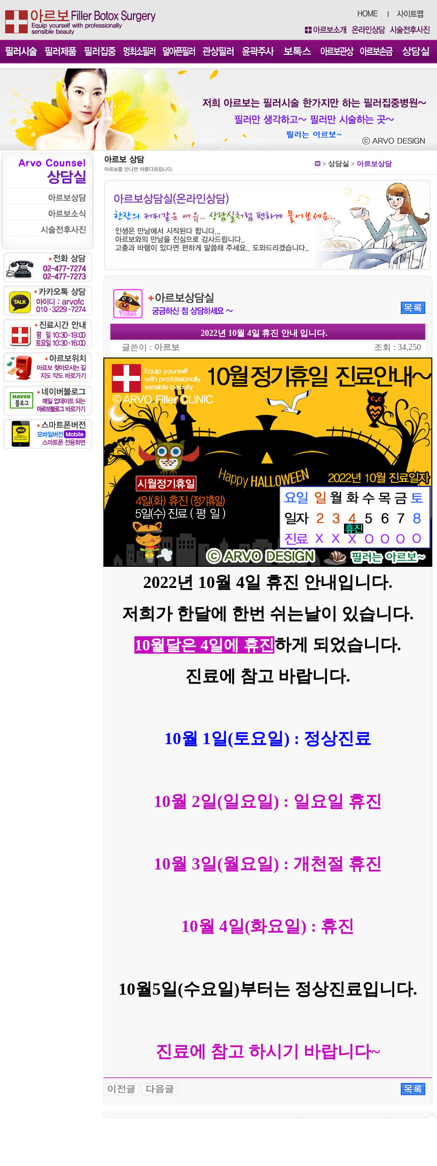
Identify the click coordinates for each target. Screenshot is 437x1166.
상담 (335, 164)
